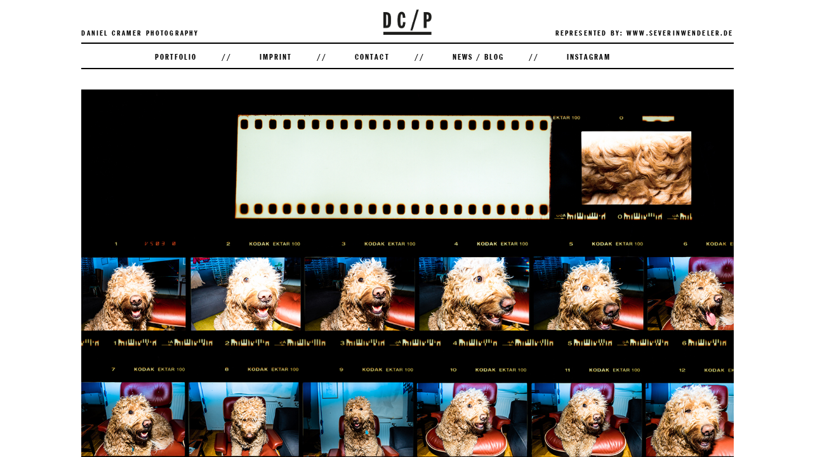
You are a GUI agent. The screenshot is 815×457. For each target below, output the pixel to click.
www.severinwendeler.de (680, 32)
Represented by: (589, 32)
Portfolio (176, 56)
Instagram (589, 56)
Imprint (276, 56)
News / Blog (478, 56)
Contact (372, 56)
